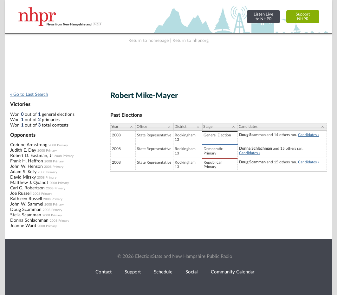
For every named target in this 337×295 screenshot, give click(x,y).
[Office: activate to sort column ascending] (154, 127)
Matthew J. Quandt (29, 182)
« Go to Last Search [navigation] (29, 94)
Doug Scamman (26, 209)
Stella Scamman (25, 215)
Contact (103, 272)
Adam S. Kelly (23, 172)
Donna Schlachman (29, 220)
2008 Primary (58, 145)
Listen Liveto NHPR (263, 16)
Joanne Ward (23, 226)
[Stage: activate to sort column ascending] (219, 127)
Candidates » (308, 135)
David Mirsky (23, 177)
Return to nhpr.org (190, 40)
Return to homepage (148, 40)
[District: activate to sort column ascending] (187, 127)
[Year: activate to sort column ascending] (123, 127)
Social (191, 272)
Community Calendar (232, 272)
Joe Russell (20, 193)
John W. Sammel (26, 204)
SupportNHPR (303, 16)
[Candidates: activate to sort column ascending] (282, 127)
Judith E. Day (23, 150)
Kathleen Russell (26, 199)
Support (133, 272)
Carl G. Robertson (27, 188)
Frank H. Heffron (26, 161)
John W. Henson (26, 166)
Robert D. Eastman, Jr (31, 156)
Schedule (163, 272)
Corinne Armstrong (28, 145)
